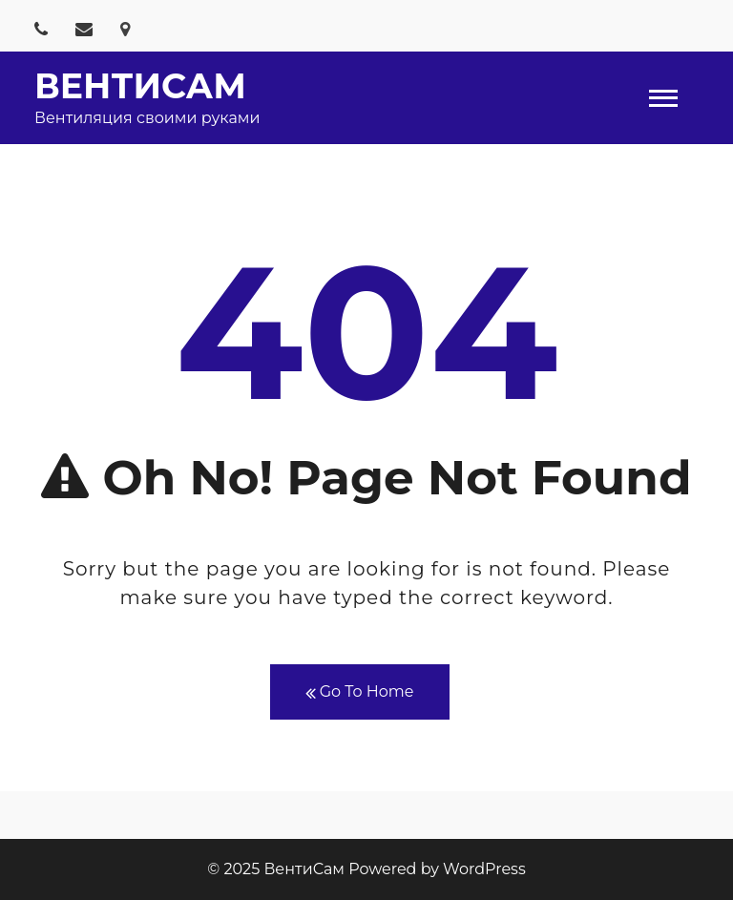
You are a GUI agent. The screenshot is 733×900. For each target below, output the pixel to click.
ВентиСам (140, 86)
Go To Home (359, 692)
